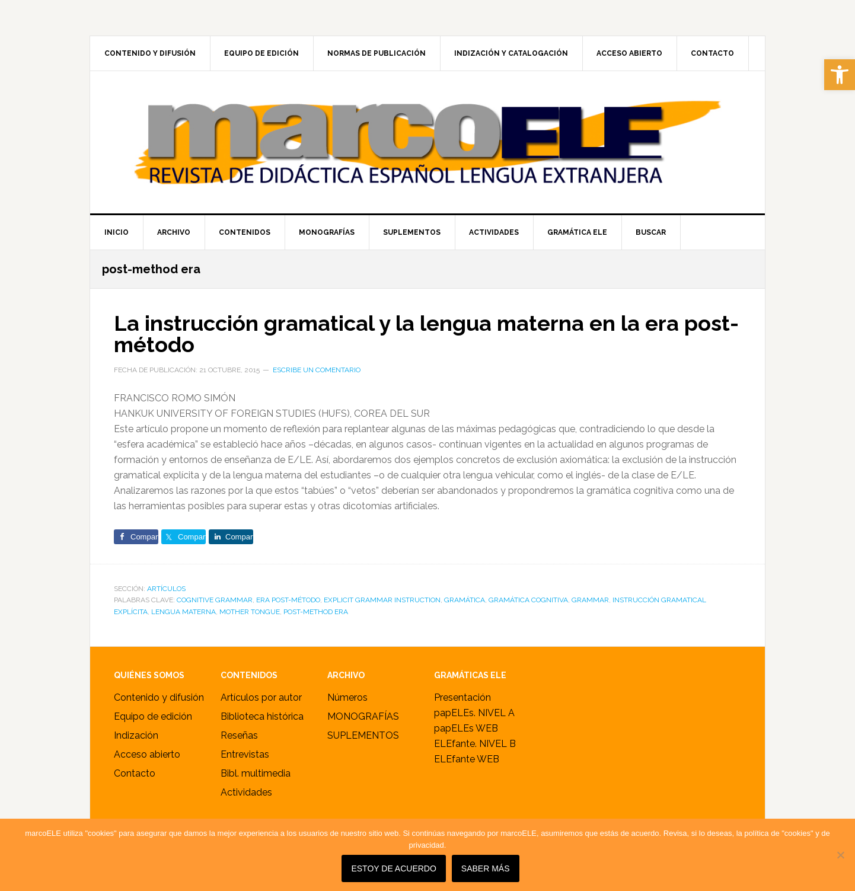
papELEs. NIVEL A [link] (474, 712)
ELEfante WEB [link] (466, 759)
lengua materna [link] (183, 612)
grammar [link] (590, 600)
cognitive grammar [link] (215, 600)
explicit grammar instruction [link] (382, 600)
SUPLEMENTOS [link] (363, 735)
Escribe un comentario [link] (316, 370)
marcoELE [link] (427, 142)
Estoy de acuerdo (393, 868)
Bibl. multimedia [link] (256, 773)
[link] (839, 74)
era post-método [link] (288, 600)
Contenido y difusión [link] (159, 697)
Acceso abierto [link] (147, 754)
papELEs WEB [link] (466, 728)
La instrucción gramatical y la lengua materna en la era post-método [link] (426, 334)
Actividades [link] (246, 792)
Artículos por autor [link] (261, 697)
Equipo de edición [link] (153, 716)
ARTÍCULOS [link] (166, 589)
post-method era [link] (315, 612)
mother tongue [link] (249, 612)
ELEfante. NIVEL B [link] (475, 743)
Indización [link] (136, 735)
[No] (840, 855)
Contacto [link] (134, 773)
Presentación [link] (462, 697)
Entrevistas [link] (245, 754)
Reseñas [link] (239, 735)
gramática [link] (464, 600)
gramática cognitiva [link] (528, 600)
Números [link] (347, 697)
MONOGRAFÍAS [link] (363, 716)
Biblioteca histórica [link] (262, 716)
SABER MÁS (485, 868)
